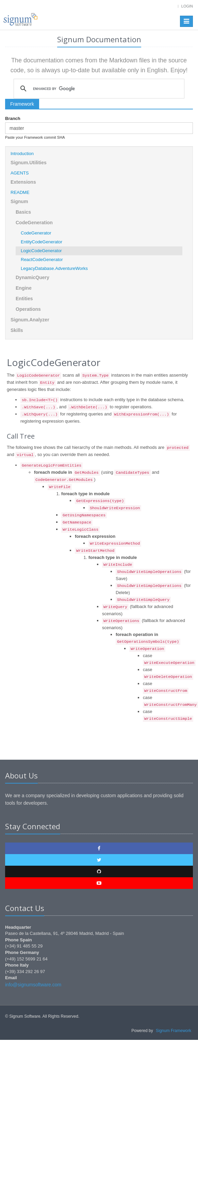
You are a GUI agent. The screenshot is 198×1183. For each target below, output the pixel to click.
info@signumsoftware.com (33, 984)
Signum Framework (173, 1030)
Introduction (22, 153)
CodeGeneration (34, 222)
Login (187, 6)
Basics (23, 212)
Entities (24, 298)
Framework (22, 104)
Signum (19, 201)
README (20, 192)
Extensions (23, 182)
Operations (28, 309)
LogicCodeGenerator (41, 250)
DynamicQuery (32, 277)
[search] (98, 89)
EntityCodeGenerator (41, 241)
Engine (24, 288)
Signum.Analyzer (30, 319)
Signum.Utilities (29, 162)
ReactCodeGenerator (42, 259)
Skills (17, 330)
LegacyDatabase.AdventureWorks (54, 268)
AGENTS (20, 173)
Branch (12, 118)
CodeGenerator (36, 233)
